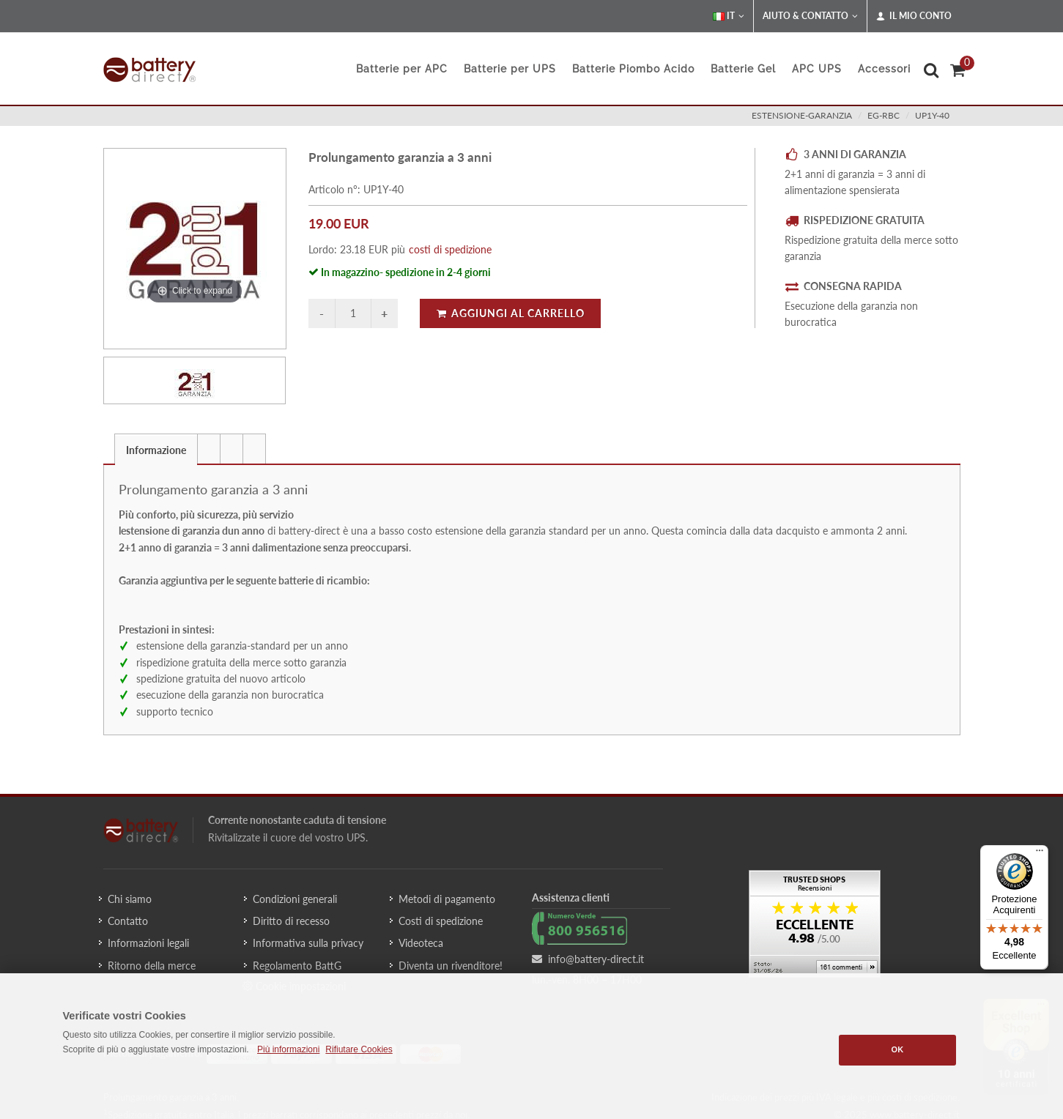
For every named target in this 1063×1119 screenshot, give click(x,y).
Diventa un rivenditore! (451, 965)
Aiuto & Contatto (810, 16)
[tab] (156, 449)
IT (728, 16)
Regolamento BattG (297, 965)
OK (898, 1049)
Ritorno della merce (152, 965)
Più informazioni (288, 1049)
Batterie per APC (402, 69)
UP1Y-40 (932, 115)
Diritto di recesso (291, 921)
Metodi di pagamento (447, 899)
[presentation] (209, 449)
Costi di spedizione (441, 921)
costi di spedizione (450, 249)
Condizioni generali (295, 899)
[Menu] (1039, 854)
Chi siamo (130, 899)
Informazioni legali (148, 943)
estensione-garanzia (802, 115)
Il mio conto (914, 16)
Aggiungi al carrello (510, 313)
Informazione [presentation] (156, 450)
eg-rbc (883, 115)
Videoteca (421, 943)
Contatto (128, 921)
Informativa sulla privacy (308, 943)
